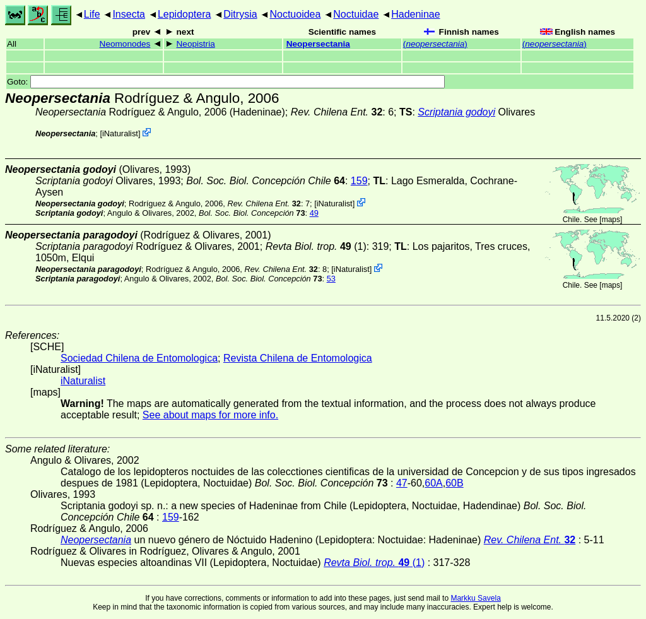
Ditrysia (240, 14)
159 (359, 180)
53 (331, 278)
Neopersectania (318, 44)
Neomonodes (125, 44)
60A (433, 483)
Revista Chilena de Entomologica (297, 358)
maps (611, 219)
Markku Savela (475, 598)
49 (314, 213)
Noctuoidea (294, 14)
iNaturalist (120, 133)
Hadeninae (415, 14)
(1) (316, 246)
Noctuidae (356, 14)
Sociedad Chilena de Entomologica (139, 358)
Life (92, 14)
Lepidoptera (184, 14)
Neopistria (196, 44)
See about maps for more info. (210, 415)
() (435, 44)
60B (454, 483)
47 (402, 483)
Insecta (128, 14)
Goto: (226, 81)
